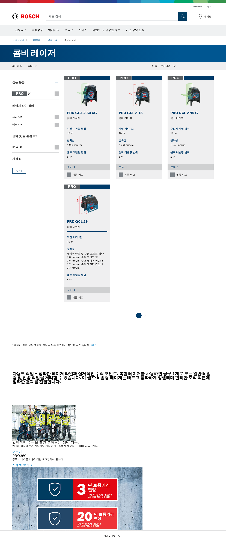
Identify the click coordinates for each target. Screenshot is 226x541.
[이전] (132, 315)
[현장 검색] (182, 16)
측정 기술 (52, 40)
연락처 (210, 6)
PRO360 (197, 6)
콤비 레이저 (70, 40)
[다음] (145, 315)
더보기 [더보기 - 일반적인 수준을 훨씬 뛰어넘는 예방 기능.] (17, 452)
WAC (93, 345)
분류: (155, 66)
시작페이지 (18, 40)
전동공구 (36, 40)
